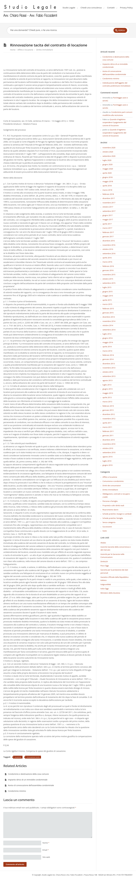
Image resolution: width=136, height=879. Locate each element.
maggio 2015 (107, 295)
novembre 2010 (108, 444)
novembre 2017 (108, 202)
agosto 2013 (107, 380)
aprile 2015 (106, 300)
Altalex (103, 542)
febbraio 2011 (108, 431)
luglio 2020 (106, 160)
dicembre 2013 (108, 363)
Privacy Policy (126, 7)
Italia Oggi (104, 588)
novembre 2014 (108, 321)
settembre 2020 (108, 156)
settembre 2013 (108, 376)
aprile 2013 (106, 397)
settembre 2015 (108, 283)
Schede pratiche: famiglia (112, 518)
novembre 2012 (108, 418)
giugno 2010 (107, 465)
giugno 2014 (107, 338)
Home (13, 49)
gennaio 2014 (107, 359)
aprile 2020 (106, 173)
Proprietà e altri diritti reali (113, 505)
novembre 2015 (108, 274)
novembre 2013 (108, 368)
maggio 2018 (107, 181)
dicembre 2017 (108, 198)
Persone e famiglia (110, 501)
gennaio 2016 (107, 270)
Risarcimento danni (110, 509)
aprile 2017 (106, 224)
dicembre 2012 (108, 414)
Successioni (107, 526)
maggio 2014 (107, 342)
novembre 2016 (108, 245)
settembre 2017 (108, 211)
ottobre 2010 (107, 448)
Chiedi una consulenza (91, 7)
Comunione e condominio (113, 481)
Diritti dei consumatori (111, 485)
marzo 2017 (107, 228)
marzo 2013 (107, 401)
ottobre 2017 (107, 207)
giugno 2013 (107, 389)
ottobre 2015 (107, 279)
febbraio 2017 (108, 232)
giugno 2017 (107, 215)
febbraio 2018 (108, 194)
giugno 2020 (107, 164)
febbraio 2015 (108, 308)
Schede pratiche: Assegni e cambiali (116, 514)
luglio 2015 (106, 287)
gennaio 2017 (107, 236)
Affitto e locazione (25, 49)
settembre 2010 (108, 452)
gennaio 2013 (107, 410)
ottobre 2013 (107, 372)
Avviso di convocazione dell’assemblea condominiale (29, 785)
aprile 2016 (106, 257)
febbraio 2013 (108, 406)
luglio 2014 (106, 334)
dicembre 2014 (108, 317)
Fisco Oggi (104, 565)
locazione (18, 757)
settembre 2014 (108, 329)
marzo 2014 (107, 351)
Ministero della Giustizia (110, 593)
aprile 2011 (106, 423)
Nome (45, 842)
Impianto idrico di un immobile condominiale (26, 779)
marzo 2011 (107, 427)
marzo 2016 (107, 262)
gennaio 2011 (107, 435)
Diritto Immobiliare (44, 49)
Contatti (111, 7)
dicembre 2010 (108, 440)
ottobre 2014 (107, 325)
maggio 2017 (107, 219)
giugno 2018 (107, 177)
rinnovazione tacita (33, 757)
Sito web (46, 857)
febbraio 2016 (108, 266)
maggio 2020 (107, 169)
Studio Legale (69, 7)
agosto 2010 (107, 456)
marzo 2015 (107, 304)
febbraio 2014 (108, 355)
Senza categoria (108, 522)
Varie (104, 531)
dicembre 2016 (108, 240)
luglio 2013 (106, 385)
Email (45, 850)
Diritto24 (104, 561)
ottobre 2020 (107, 152)
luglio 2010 (106, 461)
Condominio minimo (15, 791)
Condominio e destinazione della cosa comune (27, 774)
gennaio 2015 (107, 312)
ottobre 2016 (107, 249)
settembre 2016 (108, 253)
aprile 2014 (106, 346)
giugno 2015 (107, 291)
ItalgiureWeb (105, 584)
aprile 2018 (106, 185)
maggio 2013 (107, 393)
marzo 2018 (107, 190)
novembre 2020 (108, 147)
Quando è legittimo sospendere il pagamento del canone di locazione (114, 122)
